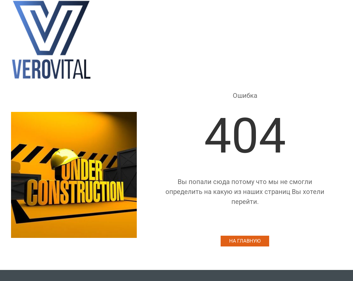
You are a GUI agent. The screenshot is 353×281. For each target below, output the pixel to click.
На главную (245, 241)
